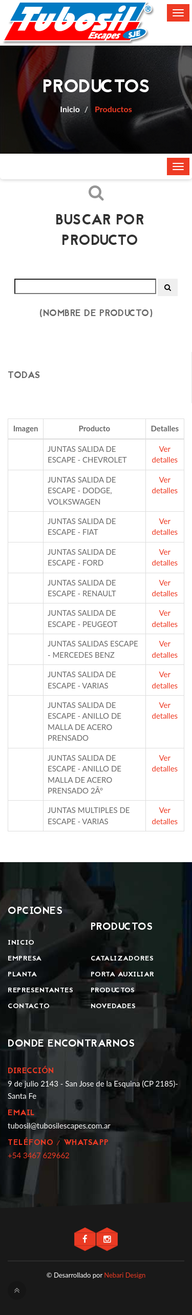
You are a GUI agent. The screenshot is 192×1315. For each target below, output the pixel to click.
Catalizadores (122, 958)
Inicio (21, 942)
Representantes (40, 990)
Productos (112, 109)
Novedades (113, 1006)
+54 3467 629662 (39, 1155)
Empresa (25, 958)
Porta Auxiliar (123, 974)
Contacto (29, 1006)
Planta (22, 974)
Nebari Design (124, 1275)
